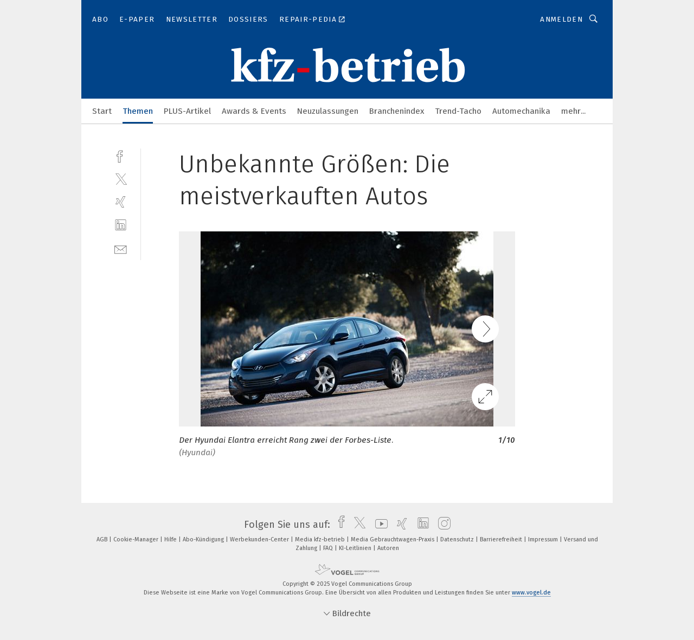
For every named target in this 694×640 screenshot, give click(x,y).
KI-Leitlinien (356, 548)
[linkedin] (120, 225)
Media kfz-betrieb (320, 539)
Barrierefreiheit (502, 539)
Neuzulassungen (327, 111)
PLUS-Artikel (187, 111)
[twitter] (120, 178)
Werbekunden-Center (260, 539)
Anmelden (561, 19)
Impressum (544, 539)
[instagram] (442, 525)
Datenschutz (457, 539)
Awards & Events (254, 111)
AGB (103, 539)
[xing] (120, 202)
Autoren (388, 548)
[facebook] (120, 155)
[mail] (120, 248)
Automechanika (521, 111)
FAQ (329, 548)
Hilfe (171, 539)
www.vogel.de (531, 592)
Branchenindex (396, 111)
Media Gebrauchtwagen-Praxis (393, 539)
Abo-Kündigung (204, 539)
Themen (138, 111)
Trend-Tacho (458, 111)
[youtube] (379, 525)
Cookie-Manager (136, 539)
